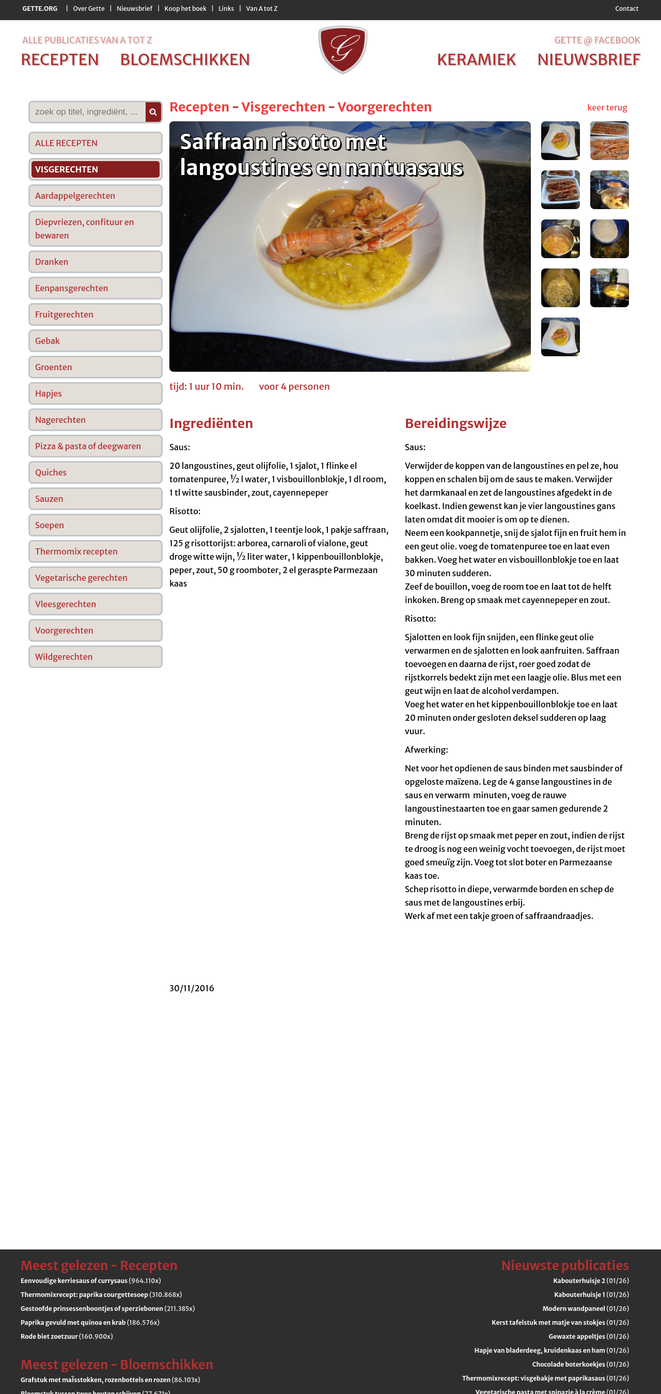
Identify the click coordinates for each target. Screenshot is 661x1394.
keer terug (607, 107)
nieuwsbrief (588, 59)
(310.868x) (101, 1294)
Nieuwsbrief (134, 8)
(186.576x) (90, 1322)
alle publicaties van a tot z (87, 40)
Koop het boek (186, 8)
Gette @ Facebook (597, 40)
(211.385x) (108, 1308)
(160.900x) (67, 1336)
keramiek (476, 59)
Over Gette (88, 8)
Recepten (199, 107)
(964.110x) (91, 1281)
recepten (60, 59)
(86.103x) (110, 1380)
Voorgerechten (384, 107)
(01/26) (591, 1281)
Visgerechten (283, 107)
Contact (626, 8)
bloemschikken (185, 59)
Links (226, 8)
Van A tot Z (262, 8)
